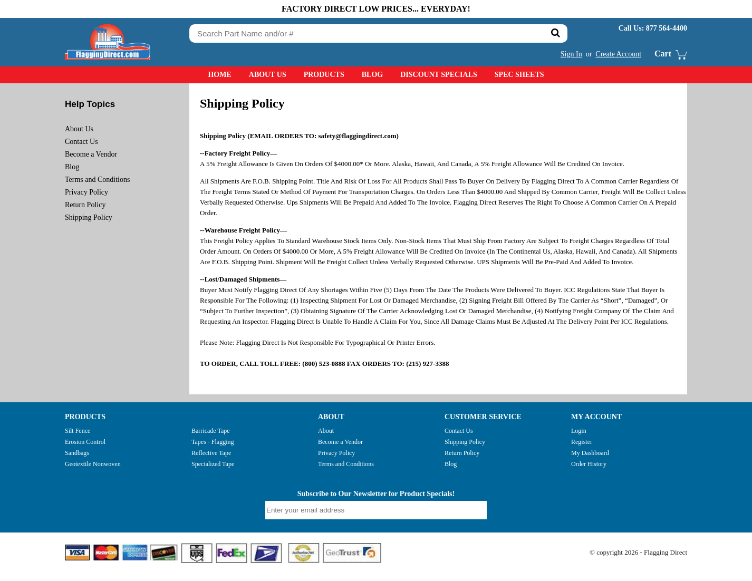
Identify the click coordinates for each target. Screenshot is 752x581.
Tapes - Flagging (212, 442)
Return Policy (85, 205)
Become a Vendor (91, 154)
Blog (372, 75)
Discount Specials (438, 75)
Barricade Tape (210, 430)
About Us (267, 75)
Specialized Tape (212, 464)
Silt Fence (77, 430)
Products (324, 75)
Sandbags (77, 453)
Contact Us (81, 142)
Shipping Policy (88, 217)
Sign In (571, 54)
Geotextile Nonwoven (93, 464)
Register (581, 442)
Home (219, 75)
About (326, 430)
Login (578, 430)
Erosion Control (85, 442)
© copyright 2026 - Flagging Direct (638, 552)
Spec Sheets (519, 75)
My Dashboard (590, 453)
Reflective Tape (211, 453)
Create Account (618, 54)
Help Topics (90, 104)
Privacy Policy (86, 192)
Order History (588, 464)
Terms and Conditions (97, 179)
